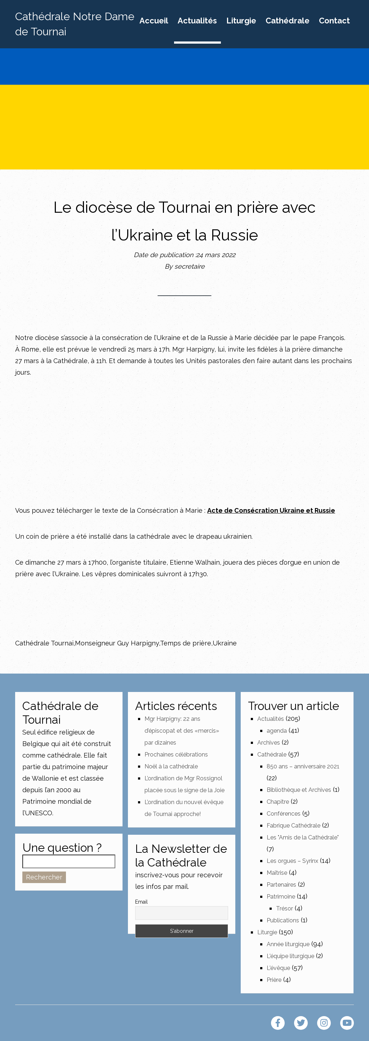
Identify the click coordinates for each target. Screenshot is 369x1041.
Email (141, 902)
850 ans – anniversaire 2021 (303, 766)
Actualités (197, 21)
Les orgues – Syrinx (292, 860)
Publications (283, 920)
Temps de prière (185, 643)
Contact (334, 21)
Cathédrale (288, 21)
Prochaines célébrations (176, 754)
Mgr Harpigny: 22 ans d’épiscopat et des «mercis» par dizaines (182, 730)
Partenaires (281, 884)
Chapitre (278, 801)
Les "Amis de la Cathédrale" (303, 837)
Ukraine (225, 643)
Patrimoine (281, 896)
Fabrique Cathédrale (293, 825)
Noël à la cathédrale (171, 766)
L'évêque (278, 968)
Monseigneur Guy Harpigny (117, 643)
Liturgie (241, 21)
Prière (274, 979)
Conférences (284, 813)
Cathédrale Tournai (44, 643)
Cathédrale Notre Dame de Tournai (74, 24)
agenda (277, 730)
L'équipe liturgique (290, 956)
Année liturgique (288, 944)
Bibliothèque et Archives (299, 789)
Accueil (153, 21)
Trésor (284, 908)
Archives (268, 742)
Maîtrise (277, 872)
